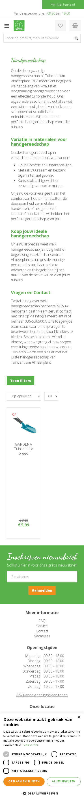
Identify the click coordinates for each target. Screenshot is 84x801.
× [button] (79, 717)
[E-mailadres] (42, 516)
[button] (42, 793)
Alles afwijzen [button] (63, 781)
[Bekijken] (75, 25)
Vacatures (42, 575)
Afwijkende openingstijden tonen (42, 634)
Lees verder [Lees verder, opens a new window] (30, 745)
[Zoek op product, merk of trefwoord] (42, 38)
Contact (42, 570)
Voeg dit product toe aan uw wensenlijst (13, 414)
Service (42, 565)
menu (6, 25)
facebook (43, 684)
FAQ (42, 560)
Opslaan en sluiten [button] (24, 781)
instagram (44, 692)
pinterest (43, 701)
